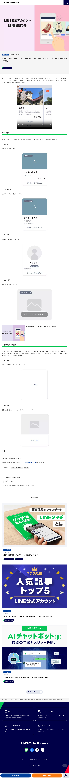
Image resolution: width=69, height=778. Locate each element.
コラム (7, 700)
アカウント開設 (47, 775)
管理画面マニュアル (30, 462)
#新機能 (26, 468)
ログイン (66, 776)
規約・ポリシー (24, 759)
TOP (65, 765)
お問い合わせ (15, 775)
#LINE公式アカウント (16, 468)
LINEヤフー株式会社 (43, 759)
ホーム (3, 700)
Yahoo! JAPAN (33, 759)
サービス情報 (14, 700)
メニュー (66, 2)
